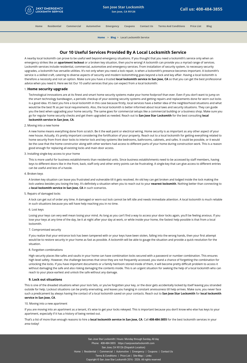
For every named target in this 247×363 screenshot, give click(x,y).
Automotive (93, 26)
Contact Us (146, 26)
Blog (209, 26)
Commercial (73, 26)
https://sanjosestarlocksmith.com (136, 343)
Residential (54, 26)
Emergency (112, 26)
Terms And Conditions (171, 26)
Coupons (129, 26)
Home (38, 26)
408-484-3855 (209, 9)
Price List (195, 26)
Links (149, 355)
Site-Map (138, 355)
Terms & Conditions (106, 355)
